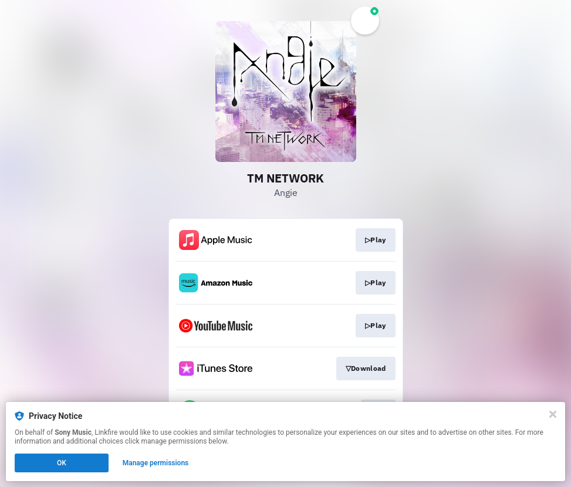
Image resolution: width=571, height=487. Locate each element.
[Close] (552, 414)
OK (61, 463)
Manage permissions (156, 463)
